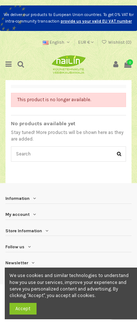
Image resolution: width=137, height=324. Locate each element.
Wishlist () (116, 42)
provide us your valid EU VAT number (96, 21)
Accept (22, 308)
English (57, 42)
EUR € (86, 42)
